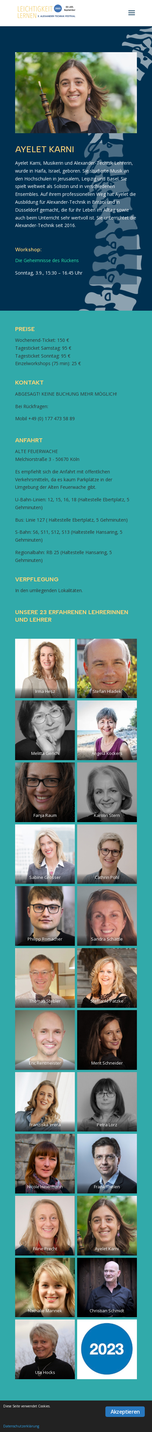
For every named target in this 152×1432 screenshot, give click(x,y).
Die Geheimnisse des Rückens (47, 260)
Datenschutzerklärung (21, 1426)
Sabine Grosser (45, 877)
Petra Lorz (107, 1125)
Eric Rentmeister (45, 1063)
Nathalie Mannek (45, 1311)
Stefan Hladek (107, 691)
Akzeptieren (125, 1411)
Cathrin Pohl (107, 877)
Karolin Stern (107, 815)
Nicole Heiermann (45, 1187)
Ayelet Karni (107, 1249)
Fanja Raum (45, 815)
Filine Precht (45, 1249)
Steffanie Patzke (106, 1001)
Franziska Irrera (45, 1125)
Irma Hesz (45, 691)
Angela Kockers (107, 753)
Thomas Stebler (45, 1001)
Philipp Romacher (45, 939)
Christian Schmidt (107, 1311)
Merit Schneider (107, 1063)
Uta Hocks (45, 1372)
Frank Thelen (107, 1187)
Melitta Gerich (45, 753)
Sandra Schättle (107, 939)
